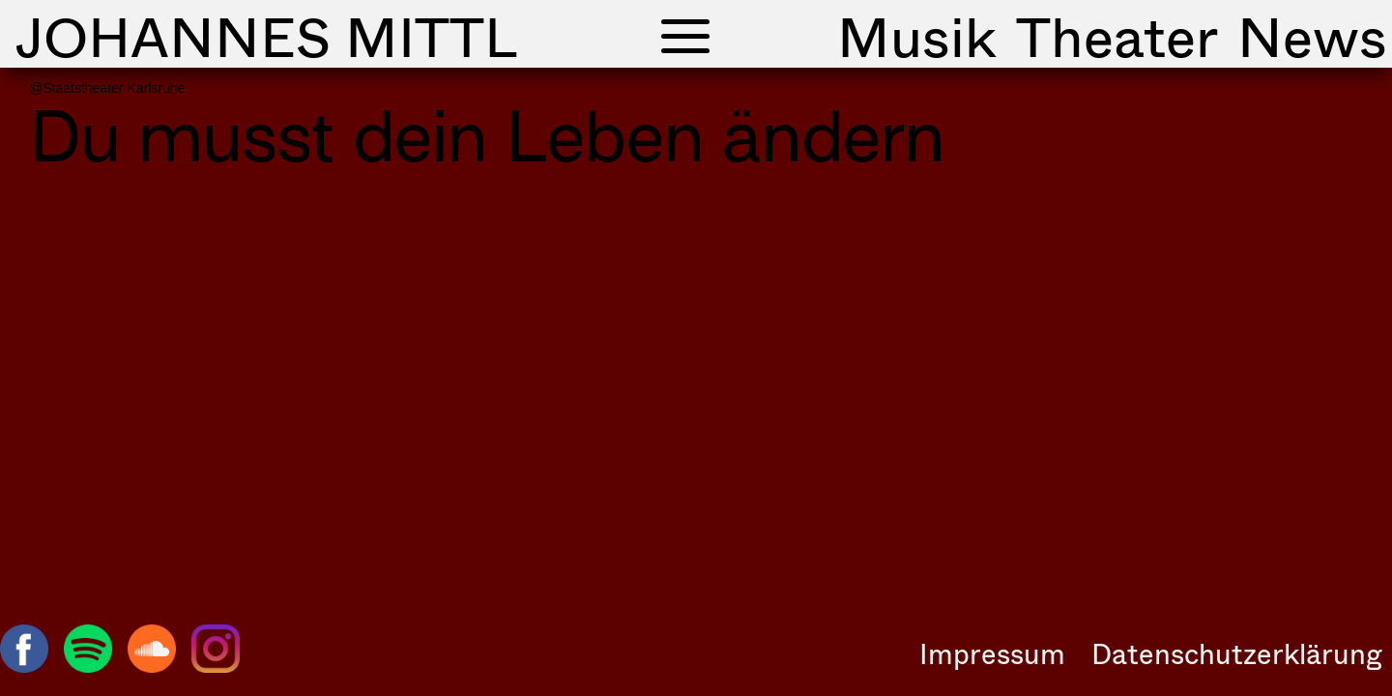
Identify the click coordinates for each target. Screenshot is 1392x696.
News (1312, 36)
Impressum (992, 654)
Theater (1117, 36)
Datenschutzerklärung (1236, 654)
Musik (917, 36)
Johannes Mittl (266, 36)
